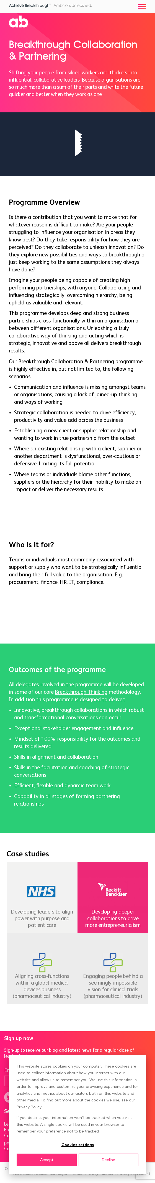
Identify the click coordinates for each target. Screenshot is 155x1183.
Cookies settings (77, 1144)
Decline (108, 1159)
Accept (46, 1159)
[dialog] (77, 1114)
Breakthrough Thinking (81, 692)
